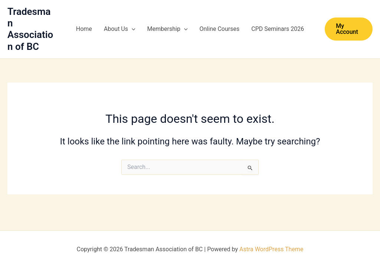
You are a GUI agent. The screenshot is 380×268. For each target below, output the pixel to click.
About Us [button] (119, 29)
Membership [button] (167, 29)
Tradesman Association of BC (30, 29)
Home (84, 28)
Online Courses (220, 28)
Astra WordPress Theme (271, 249)
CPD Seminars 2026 (277, 28)
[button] (131, 29)
